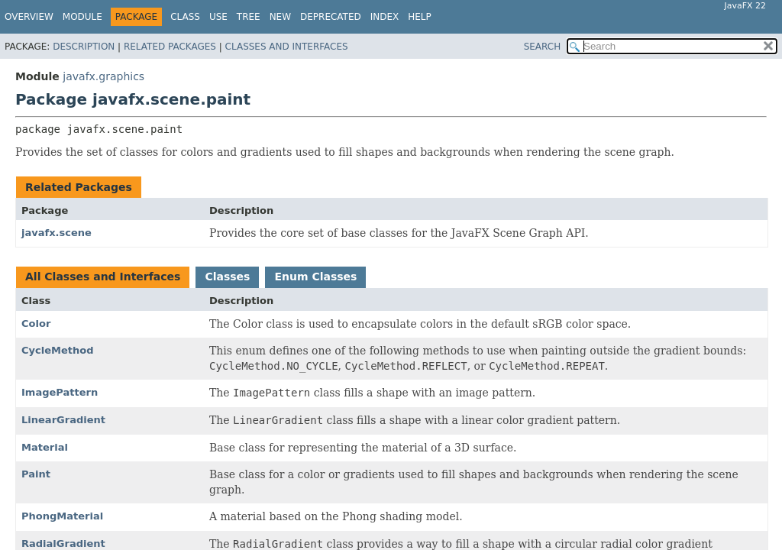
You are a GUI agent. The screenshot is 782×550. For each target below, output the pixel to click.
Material (44, 447)
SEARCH (542, 46)
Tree (248, 16)
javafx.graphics (103, 76)
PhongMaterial (62, 516)
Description (84, 46)
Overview (29, 16)
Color (35, 323)
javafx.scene (56, 232)
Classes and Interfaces (286, 46)
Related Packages (170, 46)
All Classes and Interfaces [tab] (102, 276)
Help (419, 16)
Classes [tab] (227, 276)
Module (82, 16)
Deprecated (330, 16)
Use (218, 16)
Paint (35, 474)
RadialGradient (63, 543)
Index (384, 16)
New (280, 16)
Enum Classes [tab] (315, 276)
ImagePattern (59, 392)
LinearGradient (63, 419)
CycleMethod (57, 350)
